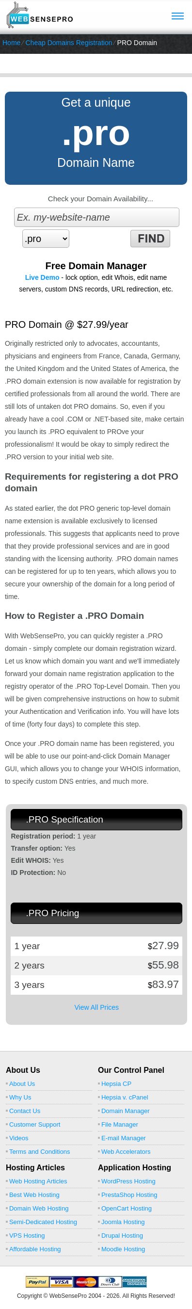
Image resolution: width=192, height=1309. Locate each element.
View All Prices (96, 1007)
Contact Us (24, 1111)
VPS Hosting (27, 1235)
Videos (19, 1138)
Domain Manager (125, 1111)
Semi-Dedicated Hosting (43, 1222)
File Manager (119, 1124)
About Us (22, 1083)
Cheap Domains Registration (68, 43)
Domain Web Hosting (39, 1208)
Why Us (20, 1097)
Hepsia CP (116, 1083)
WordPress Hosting (128, 1181)
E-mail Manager (123, 1138)
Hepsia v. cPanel (124, 1097)
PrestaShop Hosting (129, 1194)
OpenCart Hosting (126, 1208)
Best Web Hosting (34, 1194)
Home (11, 43)
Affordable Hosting (35, 1249)
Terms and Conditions (39, 1151)
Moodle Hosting (123, 1249)
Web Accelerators (126, 1151)
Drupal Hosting (122, 1235)
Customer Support (35, 1124)
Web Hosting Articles (38, 1181)
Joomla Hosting (123, 1222)
